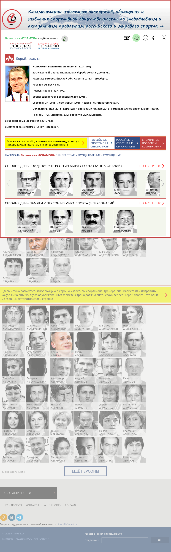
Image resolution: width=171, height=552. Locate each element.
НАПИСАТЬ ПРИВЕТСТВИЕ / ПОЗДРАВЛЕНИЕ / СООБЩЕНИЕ (63, 157)
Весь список (150, 167)
